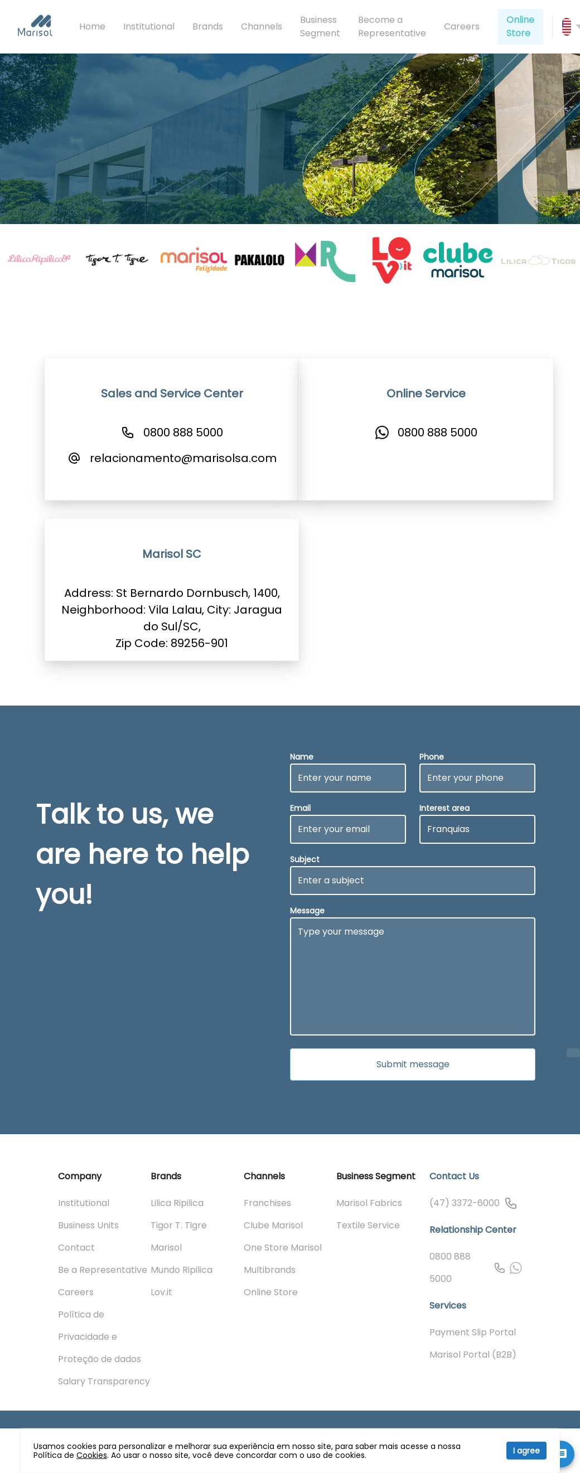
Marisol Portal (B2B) (472, 1354)
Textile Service (368, 1225)
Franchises (267, 1203)
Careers (462, 26)
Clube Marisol (273, 1225)
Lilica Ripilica (177, 1203)
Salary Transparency (104, 1381)
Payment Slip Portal (472, 1332)
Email (300, 808)
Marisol (166, 1247)
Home (92, 26)
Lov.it (161, 1292)
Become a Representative (392, 26)
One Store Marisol (283, 1247)
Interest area (444, 808)
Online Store (520, 26)
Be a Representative (102, 1269)
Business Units (88, 1225)
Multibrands (270, 1269)
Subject (305, 859)
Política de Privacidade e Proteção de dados (99, 1336)
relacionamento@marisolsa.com (183, 458)
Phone (431, 756)
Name (301, 756)
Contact (76, 1247)
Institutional (149, 26)
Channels (261, 26)
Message (307, 910)
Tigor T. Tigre (179, 1225)
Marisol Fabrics (369, 1203)
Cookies (91, 1455)
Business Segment (320, 26)
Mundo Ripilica (181, 1269)
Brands (207, 26)
